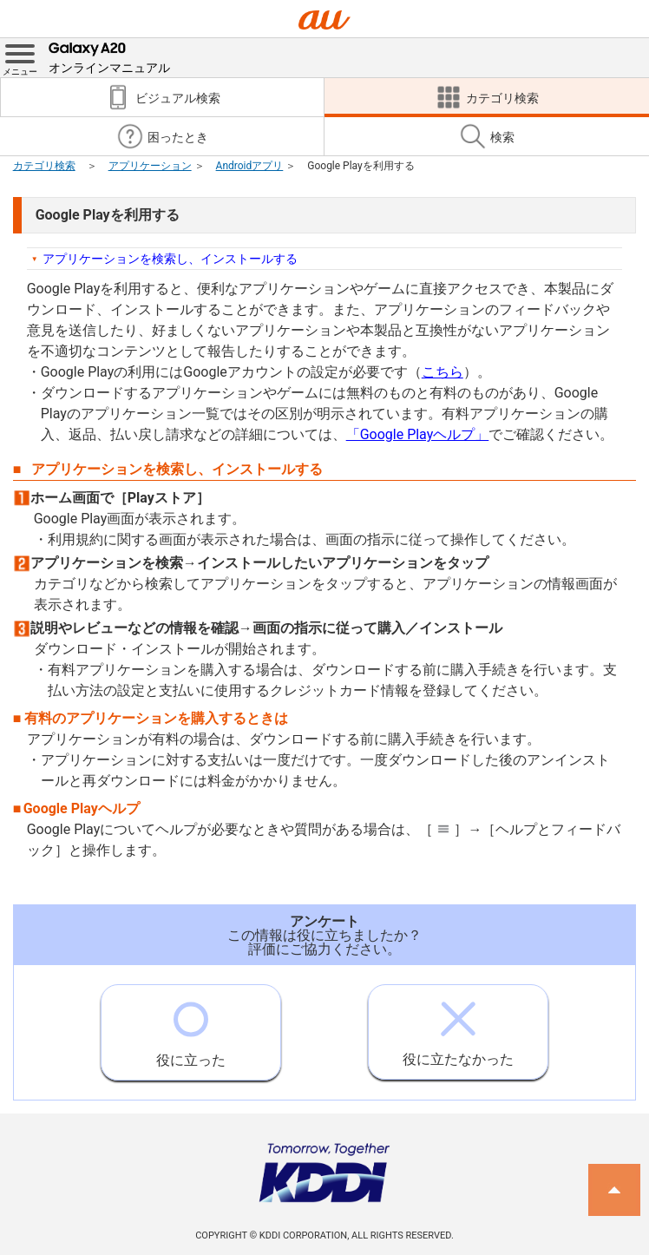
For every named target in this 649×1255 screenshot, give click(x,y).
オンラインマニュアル (109, 56)
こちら (442, 372)
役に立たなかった (458, 1026)
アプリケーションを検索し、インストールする (170, 259)
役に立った (191, 1026)
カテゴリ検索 (44, 166)
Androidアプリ (250, 166)
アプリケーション (150, 166)
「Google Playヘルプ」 (417, 434)
